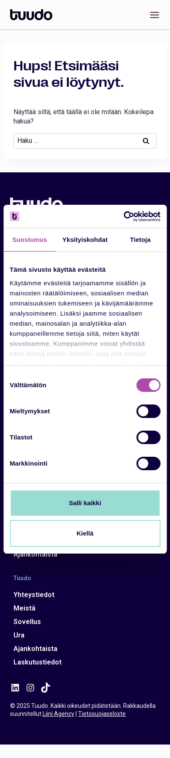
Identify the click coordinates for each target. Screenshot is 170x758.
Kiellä (84, 533)
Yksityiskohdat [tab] (85, 239)
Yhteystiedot (33, 595)
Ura (18, 635)
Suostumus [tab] (29, 239)
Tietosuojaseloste (102, 713)
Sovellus (27, 622)
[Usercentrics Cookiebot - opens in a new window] (123, 216)
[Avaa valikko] (153, 14)
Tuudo (22, 577)
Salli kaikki (85, 502)
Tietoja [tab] (140, 239)
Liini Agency (58, 713)
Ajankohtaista (35, 554)
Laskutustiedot (37, 662)
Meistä (24, 608)
